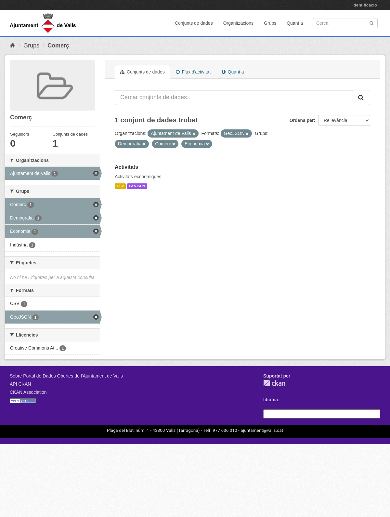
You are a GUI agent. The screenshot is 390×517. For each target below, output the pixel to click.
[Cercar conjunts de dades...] (234, 97)
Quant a (295, 23)
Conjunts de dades (194, 23)
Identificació (364, 5)
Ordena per (302, 120)
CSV (120, 186)
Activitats (126, 167)
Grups (270, 23)
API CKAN (20, 384)
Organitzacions (238, 23)
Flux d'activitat (193, 71)
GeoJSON (137, 186)
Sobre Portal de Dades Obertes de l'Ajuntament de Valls (66, 375)
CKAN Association (28, 392)
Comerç (58, 45)
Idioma (270, 399)
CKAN (274, 383)
